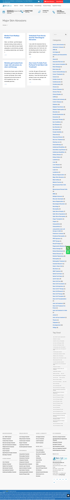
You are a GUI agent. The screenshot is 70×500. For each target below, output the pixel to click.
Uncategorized (56, 325)
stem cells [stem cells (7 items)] (64, 381)
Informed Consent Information (42, 472)
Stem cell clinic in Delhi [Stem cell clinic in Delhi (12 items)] (57, 379)
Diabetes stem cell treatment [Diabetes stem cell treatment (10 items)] (58, 356)
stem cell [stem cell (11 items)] (62, 373)
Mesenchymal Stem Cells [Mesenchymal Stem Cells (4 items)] (57, 360)
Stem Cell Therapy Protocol (41, 468)
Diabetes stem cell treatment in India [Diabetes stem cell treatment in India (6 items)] (59, 358)
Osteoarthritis (56, 224)
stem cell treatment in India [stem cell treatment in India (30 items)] (58, 425)
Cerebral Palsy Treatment (8, 441)
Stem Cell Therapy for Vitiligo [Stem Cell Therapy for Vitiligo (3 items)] (58, 397)
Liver (54, 162)
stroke (54, 315)
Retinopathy (56, 259)
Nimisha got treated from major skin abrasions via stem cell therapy (13, 65)
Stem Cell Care (57, 281)
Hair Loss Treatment (40, 439)
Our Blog (38, 456)
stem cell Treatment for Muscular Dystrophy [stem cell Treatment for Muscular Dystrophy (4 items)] (59, 416)
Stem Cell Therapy (57, 294)
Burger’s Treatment (23, 443)
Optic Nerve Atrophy (58, 211)
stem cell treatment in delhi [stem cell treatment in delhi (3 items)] (58, 423)
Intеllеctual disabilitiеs (59, 152)
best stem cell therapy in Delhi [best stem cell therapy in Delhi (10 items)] (58, 343)
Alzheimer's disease (58, 47)
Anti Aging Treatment (40, 437)
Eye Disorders (56, 127)
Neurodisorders (7, 433)
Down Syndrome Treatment (8, 470)
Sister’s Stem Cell (57, 266)
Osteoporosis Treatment (24, 462)
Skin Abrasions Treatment (8, 468)
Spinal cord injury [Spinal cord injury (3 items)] (56, 373)
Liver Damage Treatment (24, 437)
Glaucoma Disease (58, 137)
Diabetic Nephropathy (58, 109)
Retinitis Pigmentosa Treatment (59, 450)
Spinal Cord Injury (57, 274)
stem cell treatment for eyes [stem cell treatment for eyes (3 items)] (58, 409)
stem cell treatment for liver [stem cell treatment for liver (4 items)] (58, 411)
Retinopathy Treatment (59, 261)
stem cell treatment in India (60, 310)
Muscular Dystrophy (58, 199)
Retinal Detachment (58, 251)
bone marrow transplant (59, 64)
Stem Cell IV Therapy (58, 289)
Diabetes (55, 104)
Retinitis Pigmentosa (58, 256)
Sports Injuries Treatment (24, 470)
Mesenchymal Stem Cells (59, 185)
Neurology (55, 206)
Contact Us (38, 462)
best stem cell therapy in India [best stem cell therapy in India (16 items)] (58, 345)
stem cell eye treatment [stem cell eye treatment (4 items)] (57, 381)
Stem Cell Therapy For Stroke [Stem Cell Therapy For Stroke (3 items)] (58, 395)
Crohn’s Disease (57, 102)
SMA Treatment (57, 271)
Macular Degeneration (58, 175)
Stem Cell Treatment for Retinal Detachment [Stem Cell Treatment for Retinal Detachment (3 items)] (58, 421)
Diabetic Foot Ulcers (58, 107)
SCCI (7, 491)
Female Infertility (57, 132)
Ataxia (54, 59)
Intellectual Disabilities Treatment (9, 472)
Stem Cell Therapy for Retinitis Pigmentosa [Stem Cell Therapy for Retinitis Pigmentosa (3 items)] (58, 393)
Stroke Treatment (6, 449)
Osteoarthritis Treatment (24, 454)
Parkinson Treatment (7, 439)
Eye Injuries (56, 129)
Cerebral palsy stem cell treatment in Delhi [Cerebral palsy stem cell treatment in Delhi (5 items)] (59, 349)
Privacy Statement (39, 450)
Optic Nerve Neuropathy (59, 216)
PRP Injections (56, 238)
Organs (55, 221)
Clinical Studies (57, 94)
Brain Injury (56, 69)
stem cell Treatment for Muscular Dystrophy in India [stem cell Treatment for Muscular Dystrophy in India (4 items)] (59, 419)
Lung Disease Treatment (24, 445)
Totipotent (55, 322)
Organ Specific (23, 433)
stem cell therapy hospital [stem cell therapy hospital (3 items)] (57, 399)
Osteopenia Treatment (23, 460)
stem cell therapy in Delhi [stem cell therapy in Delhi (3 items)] (57, 401)
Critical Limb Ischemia (58, 99)
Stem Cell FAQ (39, 460)
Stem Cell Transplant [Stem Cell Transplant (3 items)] (57, 405)
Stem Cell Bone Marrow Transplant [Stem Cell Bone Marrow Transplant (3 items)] (59, 375)
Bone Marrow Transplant (41, 454)
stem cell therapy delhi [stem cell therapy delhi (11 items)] (57, 385)
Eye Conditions (57, 122)
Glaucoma (55, 134)
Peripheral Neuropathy (59, 236)
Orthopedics (23, 450)
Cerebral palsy (56, 84)
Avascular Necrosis (58, 62)
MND (54, 194)
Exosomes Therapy (58, 119)
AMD (54, 50)
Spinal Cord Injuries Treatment (25, 468)
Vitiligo (54, 327)
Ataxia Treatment (6, 451)
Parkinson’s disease (58, 233)
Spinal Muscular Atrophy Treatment (10, 453)
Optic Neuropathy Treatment (58, 446)
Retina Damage (57, 248)
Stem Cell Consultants (58, 284)
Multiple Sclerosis (57, 196)
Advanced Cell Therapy (40, 466)
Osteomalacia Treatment (24, 458)
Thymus (55, 320)
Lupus (54, 170)
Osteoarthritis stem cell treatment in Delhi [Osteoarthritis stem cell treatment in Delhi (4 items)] (59, 364)
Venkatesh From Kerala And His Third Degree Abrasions (37, 38)
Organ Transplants (57, 219)
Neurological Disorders (59, 204)
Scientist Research (58, 264)
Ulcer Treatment (6, 462)
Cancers (55, 77)
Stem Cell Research (58, 291)
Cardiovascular (57, 82)
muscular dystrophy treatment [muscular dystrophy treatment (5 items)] (58, 362)
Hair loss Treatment (58, 139)
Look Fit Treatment (40, 441)
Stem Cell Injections (58, 286)
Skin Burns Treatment (7, 464)
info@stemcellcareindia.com (58, 462)
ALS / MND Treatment (7, 437)
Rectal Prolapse (57, 243)
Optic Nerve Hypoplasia (59, 214)
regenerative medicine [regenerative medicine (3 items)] (57, 371)
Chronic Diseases (57, 89)
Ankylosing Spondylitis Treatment (26, 472)
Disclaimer (38, 476)
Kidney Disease (57, 154)
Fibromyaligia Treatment (24, 456)
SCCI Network (38, 470)
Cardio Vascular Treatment (24, 441)
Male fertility (56, 180)
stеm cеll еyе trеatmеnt (59, 317)
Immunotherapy (57, 144)
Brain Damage (56, 67)
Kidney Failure (56, 157)
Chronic (55, 87)
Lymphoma (56, 172)
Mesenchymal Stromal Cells (60, 189)
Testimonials (38, 458)
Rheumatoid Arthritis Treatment (25, 464)
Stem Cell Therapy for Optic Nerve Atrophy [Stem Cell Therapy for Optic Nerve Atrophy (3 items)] (59, 390)
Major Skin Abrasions (58, 177)
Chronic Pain (56, 92)
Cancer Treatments (58, 74)
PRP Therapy (56, 241)
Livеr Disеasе (56, 165)
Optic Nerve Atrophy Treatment (59, 437)
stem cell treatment (58, 303)
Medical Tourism (57, 182)
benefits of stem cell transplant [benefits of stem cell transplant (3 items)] (58, 341)
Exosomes (55, 117)
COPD (54, 97)
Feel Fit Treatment (39, 443)
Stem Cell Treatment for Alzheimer (9, 445)
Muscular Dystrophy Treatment (9, 443)
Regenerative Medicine (59, 246)
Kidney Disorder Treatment (24, 439)
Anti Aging (55, 52)
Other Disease (7, 458)
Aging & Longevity (41, 433)
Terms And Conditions (40, 452)
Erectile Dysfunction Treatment (25, 447)
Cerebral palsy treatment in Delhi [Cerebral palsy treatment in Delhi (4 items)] (59, 354)
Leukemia (55, 160)
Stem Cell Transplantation (59, 299)
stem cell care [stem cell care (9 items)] (55, 377)
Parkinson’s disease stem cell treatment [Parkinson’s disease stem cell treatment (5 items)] (58, 369)
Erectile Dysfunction (58, 114)
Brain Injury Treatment (7, 455)
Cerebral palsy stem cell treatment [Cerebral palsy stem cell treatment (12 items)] (59, 347)
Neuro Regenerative (58, 201)
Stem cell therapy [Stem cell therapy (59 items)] (56, 383)
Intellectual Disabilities (59, 147)
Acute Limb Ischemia (58, 44)
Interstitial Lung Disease (59, 149)
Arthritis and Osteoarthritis (60, 55)
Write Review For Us (40, 474)
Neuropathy (56, 209)
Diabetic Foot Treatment (7, 466)
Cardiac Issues (57, 79)
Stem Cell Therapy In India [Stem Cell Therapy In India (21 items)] (58, 403)
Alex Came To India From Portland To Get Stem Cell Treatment (38, 65)
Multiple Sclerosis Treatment (8, 447)
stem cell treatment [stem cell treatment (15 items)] (56, 407)
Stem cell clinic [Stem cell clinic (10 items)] (62, 377)
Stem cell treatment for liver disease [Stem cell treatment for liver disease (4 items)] (59, 413)
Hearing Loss (56, 142)
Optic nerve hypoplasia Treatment (59, 448)
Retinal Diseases (57, 254)
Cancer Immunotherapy (59, 72)
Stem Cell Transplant (58, 296)
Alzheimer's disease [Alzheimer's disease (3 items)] (56, 339)
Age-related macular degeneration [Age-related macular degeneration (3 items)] (59, 337)
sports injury (56, 279)
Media (37, 464)
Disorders (55, 112)
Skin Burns (56, 269)
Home (5, 25)
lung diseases (56, 167)
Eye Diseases (56, 124)
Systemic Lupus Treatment (24, 466)
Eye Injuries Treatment (57, 444)
